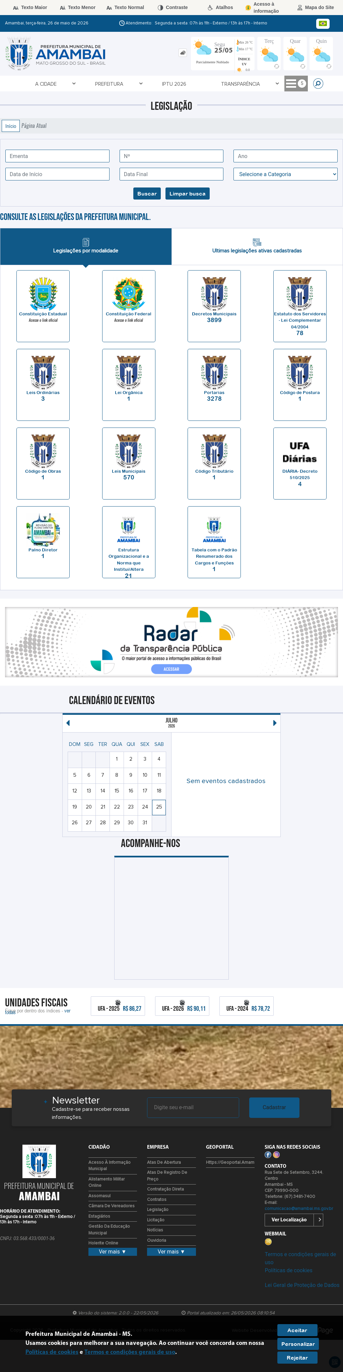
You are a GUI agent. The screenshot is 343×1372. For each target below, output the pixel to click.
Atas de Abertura (164, 1162)
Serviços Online (218, 84)
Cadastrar (274, 1107)
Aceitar (297, 1330)
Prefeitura (78, 84)
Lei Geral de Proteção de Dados (302, 1285)
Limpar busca (187, 193)
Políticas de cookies (288, 1270)
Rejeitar (297, 1358)
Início (10, 126)
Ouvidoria (156, 1240)
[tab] (183, 53)
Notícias (155, 1230)
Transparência (162, 84)
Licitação (155, 1220)
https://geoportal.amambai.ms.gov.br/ (244, 1162)
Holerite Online (103, 1243)
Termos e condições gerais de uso (129, 1352)
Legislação (157, 1210)
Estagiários (99, 1216)
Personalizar (298, 1344)
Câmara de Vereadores (111, 1206)
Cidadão (264, 84)
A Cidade (38, 84)
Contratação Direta (165, 1189)
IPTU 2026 (116, 84)
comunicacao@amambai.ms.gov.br (299, 1209)
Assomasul (99, 1196)
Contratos (156, 1200)
